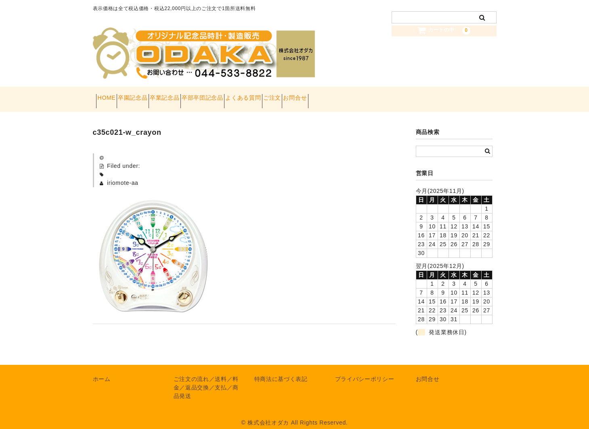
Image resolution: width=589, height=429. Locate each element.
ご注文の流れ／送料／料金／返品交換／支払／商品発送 (206, 379)
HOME (110, 95)
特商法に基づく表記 (281, 371)
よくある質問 (304, 95)
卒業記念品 (197, 95)
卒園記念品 (151, 95)
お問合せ (384, 95)
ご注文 (347, 95)
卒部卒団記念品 (249, 95)
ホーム (102, 371)
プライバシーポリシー (364, 371)
